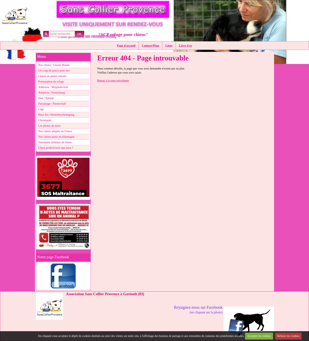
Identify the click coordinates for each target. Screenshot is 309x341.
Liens (168, 45)
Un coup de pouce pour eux (54, 70)
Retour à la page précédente (113, 80)
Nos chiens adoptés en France (55, 131)
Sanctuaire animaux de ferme (55, 142)
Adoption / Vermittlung (51, 92)
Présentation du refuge (51, 81)
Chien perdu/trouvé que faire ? (55, 147)
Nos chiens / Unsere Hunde (53, 65)
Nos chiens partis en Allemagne (56, 136)
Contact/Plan (150, 45)
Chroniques (45, 120)
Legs (41, 109)
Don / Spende (46, 98)
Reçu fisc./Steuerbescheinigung (56, 114)
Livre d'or (185, 45)
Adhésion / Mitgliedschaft (53, 87)
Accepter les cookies (259, 336)
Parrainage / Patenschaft (52, 103)
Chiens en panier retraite (52, 76)
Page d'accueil (126, 45)
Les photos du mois (49, 125)
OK (79, 34)
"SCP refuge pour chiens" (123, 34)
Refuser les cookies (288, 336)
